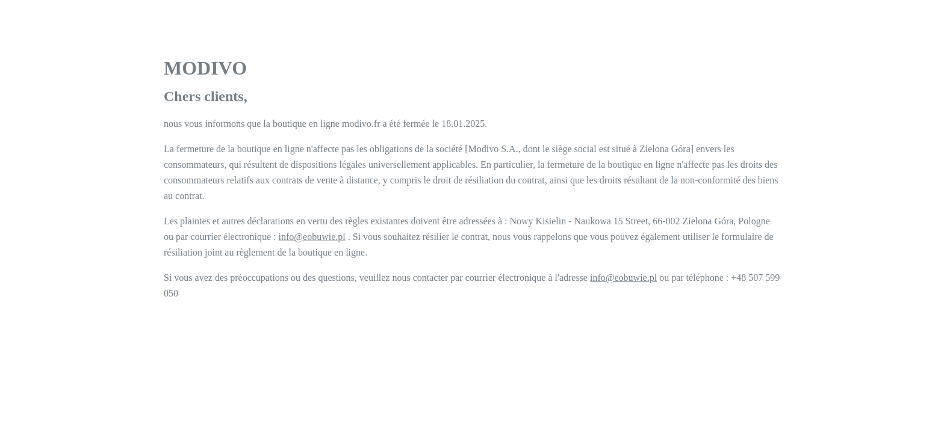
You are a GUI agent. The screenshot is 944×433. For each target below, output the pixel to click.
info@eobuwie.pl (312, 237)
